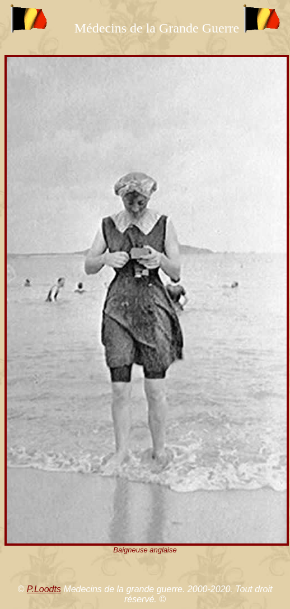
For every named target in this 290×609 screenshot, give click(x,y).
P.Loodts (44, 589)
